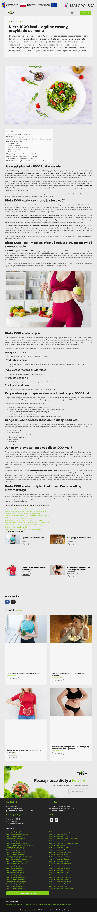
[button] (72, 13)
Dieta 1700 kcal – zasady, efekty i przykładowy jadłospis (23, 529)
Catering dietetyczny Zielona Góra (61, 888)
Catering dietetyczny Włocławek (60, 882)
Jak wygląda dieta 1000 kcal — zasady (18, 134)
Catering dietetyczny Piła (57, 841)
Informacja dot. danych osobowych (33, 904)
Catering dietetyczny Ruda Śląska (60, 852)
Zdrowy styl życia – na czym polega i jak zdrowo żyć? (22, 513)
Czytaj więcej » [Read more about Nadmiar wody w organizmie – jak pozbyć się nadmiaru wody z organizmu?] (58, 753)
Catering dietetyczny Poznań (59, 848)
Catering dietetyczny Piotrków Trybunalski (63, 843)
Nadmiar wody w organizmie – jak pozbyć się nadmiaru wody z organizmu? (78, 569)
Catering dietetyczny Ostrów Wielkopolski (63, 839)
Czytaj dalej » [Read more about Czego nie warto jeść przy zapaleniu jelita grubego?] (26, 574)
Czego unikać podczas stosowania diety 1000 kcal (22, 156)
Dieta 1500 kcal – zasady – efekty (16, 527)
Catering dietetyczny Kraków (15, 879)
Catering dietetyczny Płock (58, 845)
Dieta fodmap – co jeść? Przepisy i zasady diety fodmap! (24, 525)
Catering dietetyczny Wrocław (59, 884)
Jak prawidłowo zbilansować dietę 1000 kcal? (20, 158)
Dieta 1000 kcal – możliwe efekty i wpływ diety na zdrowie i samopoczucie (29, 139)
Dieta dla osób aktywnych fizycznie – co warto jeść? (79, 538)
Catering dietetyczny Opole (58, 836)
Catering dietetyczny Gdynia (15, 852)
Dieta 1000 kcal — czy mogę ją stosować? (19, 137)
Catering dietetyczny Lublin (15, 884)
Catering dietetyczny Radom (59, 850)
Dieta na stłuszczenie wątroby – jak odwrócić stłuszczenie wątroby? (27, 516)
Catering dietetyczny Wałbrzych (60, 877)
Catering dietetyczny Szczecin (59, 868)
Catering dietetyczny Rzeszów (59, 857)
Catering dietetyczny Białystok (16, 832)
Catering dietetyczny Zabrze (58, 886)
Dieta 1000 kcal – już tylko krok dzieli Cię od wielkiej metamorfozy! (26, 161)
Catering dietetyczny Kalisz (15, 868)
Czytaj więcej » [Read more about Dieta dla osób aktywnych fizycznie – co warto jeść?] (58, 680)
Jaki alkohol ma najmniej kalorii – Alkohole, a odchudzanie (24, 520)
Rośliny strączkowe (15, 152)
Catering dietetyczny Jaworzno (16, 864)
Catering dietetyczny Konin (15, 875)
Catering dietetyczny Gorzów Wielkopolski (20, 857)
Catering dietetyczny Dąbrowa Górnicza (19, 845)
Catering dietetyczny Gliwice (15, 854)
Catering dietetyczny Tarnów (59, 870)
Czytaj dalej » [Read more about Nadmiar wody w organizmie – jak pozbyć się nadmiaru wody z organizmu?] (71, 576)
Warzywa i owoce (14, 143)
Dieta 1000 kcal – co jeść (14, 141)
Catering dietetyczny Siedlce (59, 859)
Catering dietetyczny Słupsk (58, 861)
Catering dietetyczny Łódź (15, 886)
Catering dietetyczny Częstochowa (17, 843)
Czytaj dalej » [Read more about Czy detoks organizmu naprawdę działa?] (26, 544)
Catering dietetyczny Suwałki (59, 866)
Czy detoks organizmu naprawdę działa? (33, 538)
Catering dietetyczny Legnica (16, 882)
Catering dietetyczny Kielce (15, 873)
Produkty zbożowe (15, 150)
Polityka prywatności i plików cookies (58, 904)
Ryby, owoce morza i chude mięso (19, 147)
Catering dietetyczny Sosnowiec (60, 864)
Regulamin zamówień (13, 904)
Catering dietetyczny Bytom (15, 839)
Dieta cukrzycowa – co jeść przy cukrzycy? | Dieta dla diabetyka (26, 511)
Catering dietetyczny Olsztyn (59, 834)
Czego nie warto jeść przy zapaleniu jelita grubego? (34, 568)
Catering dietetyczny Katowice (16, 870)
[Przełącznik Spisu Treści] (49, 131)
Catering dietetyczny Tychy (58, 875)
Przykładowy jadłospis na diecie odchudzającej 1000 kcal (24, 154)
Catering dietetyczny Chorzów (16, 841)
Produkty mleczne (15, 145)
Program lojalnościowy (27, 893)
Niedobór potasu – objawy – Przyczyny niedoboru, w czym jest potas (28, 522)
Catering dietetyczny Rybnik (58, 854)
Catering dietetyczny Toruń (58, 873)
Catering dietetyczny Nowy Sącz (60, 832)
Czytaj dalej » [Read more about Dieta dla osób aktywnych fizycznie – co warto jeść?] (71, 544)
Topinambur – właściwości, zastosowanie (18, 518)
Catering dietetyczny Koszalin (16, 877)
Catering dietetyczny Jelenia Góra (17, 866)
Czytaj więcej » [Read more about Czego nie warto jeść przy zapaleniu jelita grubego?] (13, 757)
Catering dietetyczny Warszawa (59, 879)
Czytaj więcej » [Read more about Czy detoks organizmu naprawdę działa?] (13, 678)
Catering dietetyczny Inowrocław (17, 861)
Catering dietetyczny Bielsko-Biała (17, 834)
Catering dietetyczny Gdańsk (15, 850)
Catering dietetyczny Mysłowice (16, 888)
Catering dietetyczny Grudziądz (16, 859)
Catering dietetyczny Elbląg (15, 848)
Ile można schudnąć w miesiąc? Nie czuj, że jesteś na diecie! (25, 509)
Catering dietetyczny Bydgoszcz (16, 836)
